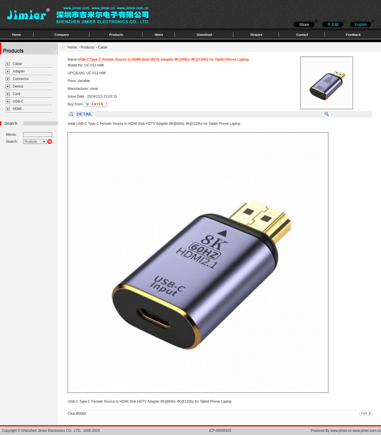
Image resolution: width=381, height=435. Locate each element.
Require (256, 34)
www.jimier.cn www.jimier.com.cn (355, 431)
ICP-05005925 (220, 431)
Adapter (19, 71)
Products (116, 34)
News (159, 34)
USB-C (18, 101)
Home (16, 34)
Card (16, 94)
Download (204, 34)
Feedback (353, 34)
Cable (17, 64)
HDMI (17, 109)
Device (18, 86)
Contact (302, 34)
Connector (21, 79)
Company (62, 34)
